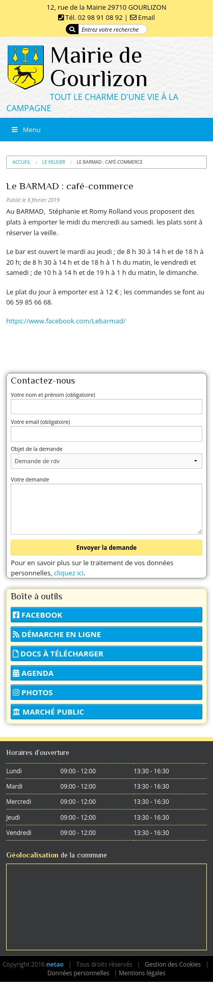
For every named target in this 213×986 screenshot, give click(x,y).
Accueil (22, 162)
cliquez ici (69, 572)
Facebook (37, 615)
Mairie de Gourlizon (99, 66)
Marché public (48, 711)
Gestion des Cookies (173, 964)
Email (146, 17)
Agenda (33, 673)
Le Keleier (53, 162)
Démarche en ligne (57, 634)
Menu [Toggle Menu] (25, 129)
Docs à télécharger (58, 653)
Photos (32, 692)
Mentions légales (142, 973)
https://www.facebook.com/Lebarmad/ (65, 320)
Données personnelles (78, 973)
